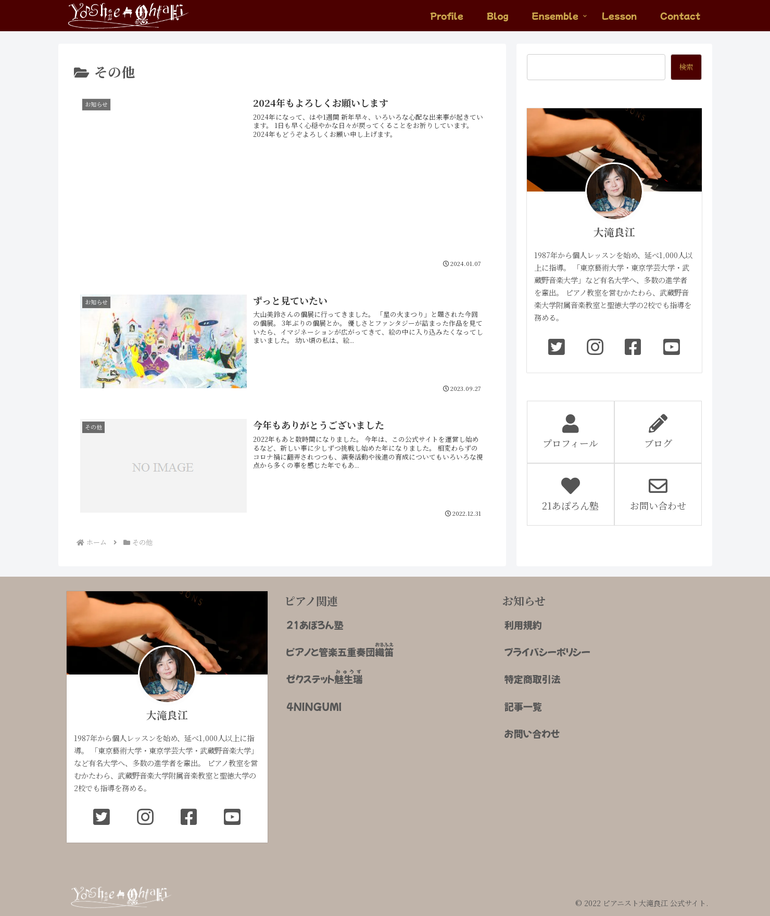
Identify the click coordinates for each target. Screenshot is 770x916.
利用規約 (523, 622)
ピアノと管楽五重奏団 (340, 647)
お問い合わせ (658, 494)
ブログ (658, 432)
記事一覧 (523, 704)
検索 (686, 66)
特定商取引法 (532, 676)
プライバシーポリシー (547, 649)
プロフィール (570, 432)
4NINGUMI (314, 704)
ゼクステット (324, 674)
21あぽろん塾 (570, 494)
